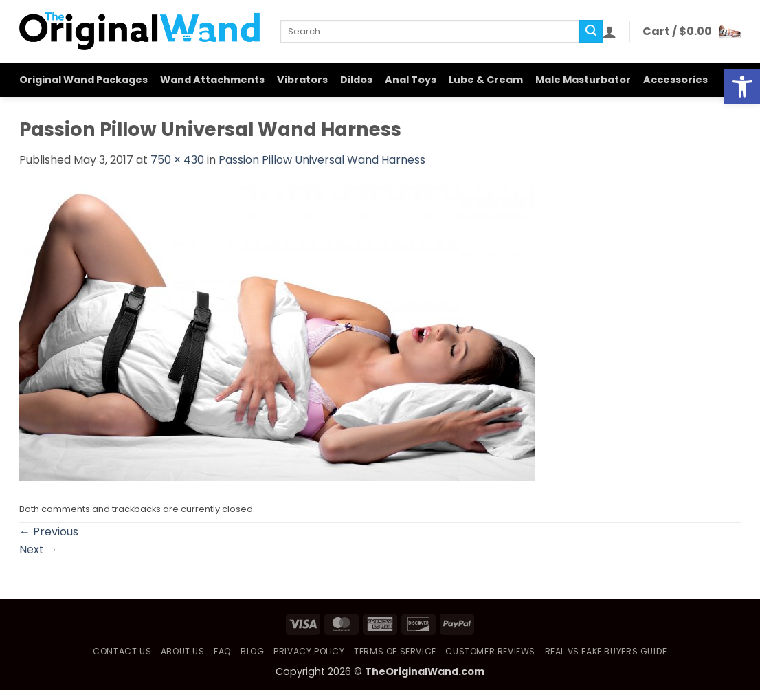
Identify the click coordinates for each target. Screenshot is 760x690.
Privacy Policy (309, 651)
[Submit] (591, 31)
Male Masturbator (583, 80)
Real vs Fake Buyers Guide (606, 651)
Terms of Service (395, 651)
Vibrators (302, 80)
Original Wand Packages (83, 80)
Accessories (675, 80)
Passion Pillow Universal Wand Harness (322, 160)
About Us (183, 651)
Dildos (356, 80)
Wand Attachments (212, 80)
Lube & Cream (486, 80)
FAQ (223, 651)
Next (38, 549)
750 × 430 (177, 160)
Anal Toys (410, 80)
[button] (609, 31)
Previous (48, 531)
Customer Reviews (490, 651)
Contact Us (122, 651)
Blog (252, 651)
